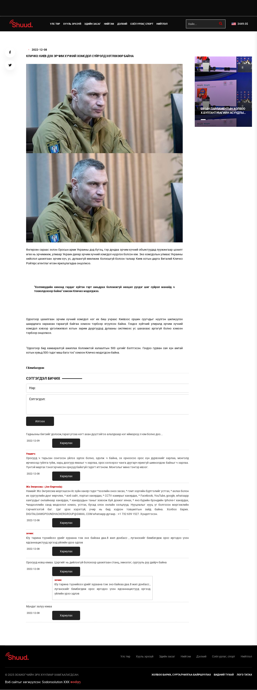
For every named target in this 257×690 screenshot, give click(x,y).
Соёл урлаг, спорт (142, 24)
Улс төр (55, 24)
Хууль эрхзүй (72, 24)
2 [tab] (210, 119)
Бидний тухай (224, 674)
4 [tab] (223, 119)
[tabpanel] (223, 91)
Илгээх (40, 421)
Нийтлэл (162, 24)
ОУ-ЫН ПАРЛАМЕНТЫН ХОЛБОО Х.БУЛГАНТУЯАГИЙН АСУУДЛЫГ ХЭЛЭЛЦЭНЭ (223, 111)
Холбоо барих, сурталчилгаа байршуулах (181, 674)
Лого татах (244, 674)
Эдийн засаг (93, 24)
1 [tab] (203, 40)
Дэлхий (122, 24)
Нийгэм (109, 24)
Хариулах (66, 443)
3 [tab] (216, 119)
